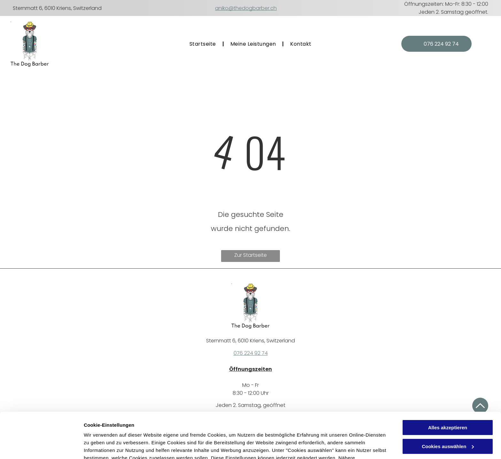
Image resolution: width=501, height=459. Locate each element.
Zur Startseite (250, 255)
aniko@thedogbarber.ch (246, 8)
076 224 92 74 (251, 353)
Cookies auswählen (106, 446)
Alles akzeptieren (447, 391)
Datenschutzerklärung (240, 429)
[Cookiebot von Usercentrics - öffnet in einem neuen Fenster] (41, 446)
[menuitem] (203, 44)
